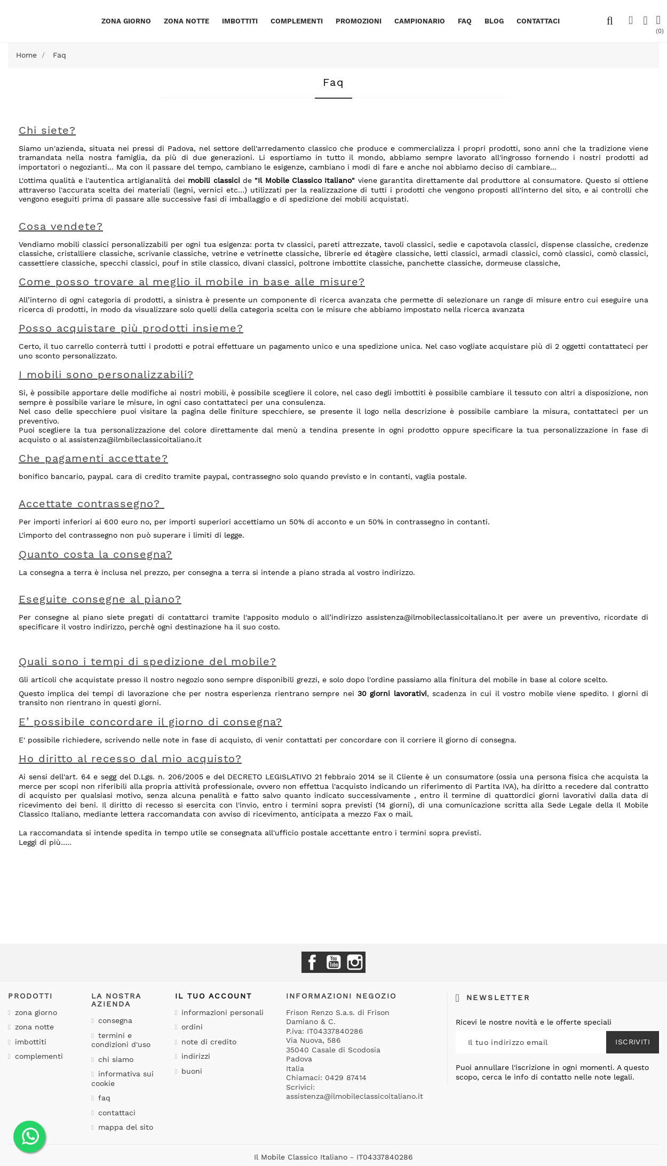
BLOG (494, 21)
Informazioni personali (221, 1012)
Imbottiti (240, 21)
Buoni (190, 1071)
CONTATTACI (538, 21)
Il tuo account (213, 996)
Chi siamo (114, 1059)
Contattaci (116, 1112)
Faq (465, 21)
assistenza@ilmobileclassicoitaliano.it (434, 617)
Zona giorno (126, 21)
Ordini (191, 1027)
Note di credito (207, 1041)
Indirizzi (194, 1056)
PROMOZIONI (359, 21)
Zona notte (186, 21)
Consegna (114, 1020)
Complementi (297, 21)
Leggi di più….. (45, 842)
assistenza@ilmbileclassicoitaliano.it (135, 439)
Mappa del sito (124, 1127)
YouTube (333, 962)
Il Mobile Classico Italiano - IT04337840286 (333, 1157)
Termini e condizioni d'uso (120, 1040)
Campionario (419, 21)
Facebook (312, 962)
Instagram (355, 962)
